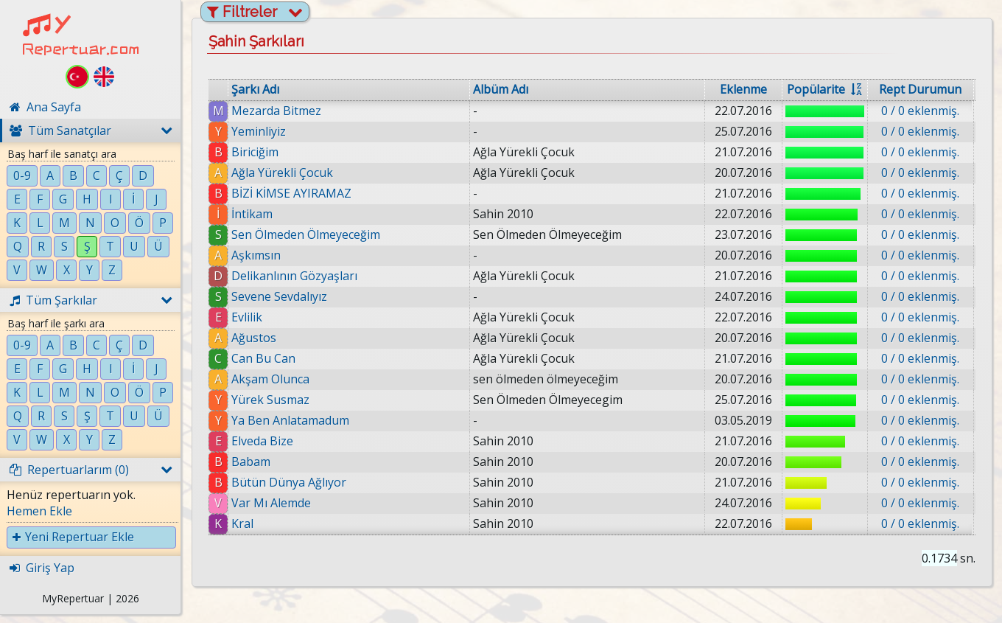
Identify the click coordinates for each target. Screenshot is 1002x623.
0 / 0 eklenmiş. (920, 110)
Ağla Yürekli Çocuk (282, 172)
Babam (250, 461)
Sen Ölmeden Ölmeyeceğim (305, 234)
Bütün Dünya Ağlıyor (288, 482)
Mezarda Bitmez (276, 110)
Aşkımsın (256, 255)
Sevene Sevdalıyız (279, 296)
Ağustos (253, 338)
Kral (242, 523)
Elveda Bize (262, 441)
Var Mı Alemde (271, 503)
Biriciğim (254, 152)
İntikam (252, 214)
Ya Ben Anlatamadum (290, 420)
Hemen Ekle (39, 511)
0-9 (22, 175)
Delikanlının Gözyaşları (294, 276)
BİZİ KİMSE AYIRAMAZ (291, 193)
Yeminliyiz (258, 131)
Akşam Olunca (270, 379)
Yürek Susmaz (270, 399)
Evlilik (246, 317)
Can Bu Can (263, 358)
